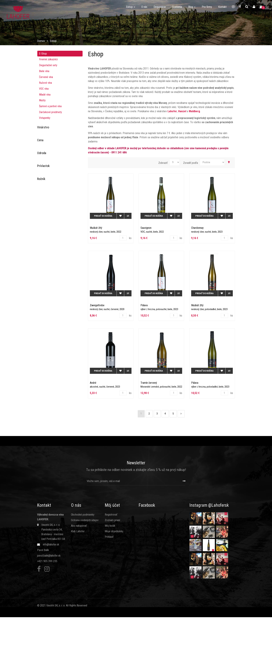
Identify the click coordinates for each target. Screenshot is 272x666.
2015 (44, 416)
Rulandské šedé (50, 246)
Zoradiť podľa (190, 163)
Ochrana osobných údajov (85, 569)
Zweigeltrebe (49, 277)
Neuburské (47, 220)
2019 (44, 431)
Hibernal (46, 313)
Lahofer (46, 133)
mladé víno (47, 372)
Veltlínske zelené (51, 272)
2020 (44, 437)
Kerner (45, 303)
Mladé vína (44, 94)
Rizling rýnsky (49, 230)
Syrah (45, 189)
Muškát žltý (48, 287)
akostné (46, 367)
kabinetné (47, 341)
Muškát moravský (51, 215)
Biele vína (44, 71)
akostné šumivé (50, 398)
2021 (44, 442)
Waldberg (47, 144)
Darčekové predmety (50, 112)
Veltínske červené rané (54, 318)
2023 (45, 452)
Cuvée (45, 194)
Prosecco (47, 184)
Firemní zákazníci (48, 59)
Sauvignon (47, 251)
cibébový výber (50, 388)
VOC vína (44, 88)
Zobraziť (163, 163)
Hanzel (46, 139)
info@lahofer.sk (51, 593)
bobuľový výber (50, 382)
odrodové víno (49, 377)
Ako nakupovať (79, 574)
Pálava (45, 225)
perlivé (45, 336)
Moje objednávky (114, 580)
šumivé (45, 393)
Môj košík (110, 574)
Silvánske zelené (51, 292)
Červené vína (46, 77)
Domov (41, 41)
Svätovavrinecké (50, 256)
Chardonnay (48, 308)
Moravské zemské (52, 362)
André (45, 297)
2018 (44, 426)
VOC (44, 357)
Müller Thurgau (50, 210)
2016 (44, 421)
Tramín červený (50, 266)
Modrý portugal (50, 282)
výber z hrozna (50, 346)
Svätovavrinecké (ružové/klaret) (59, 261)
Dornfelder (47, 199)
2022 (45, 447)
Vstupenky (44, 118)
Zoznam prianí (112, 569)
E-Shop (43, 53)
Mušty (42, 100)
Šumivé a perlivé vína (50, 106)
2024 (45, 457)
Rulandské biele (50, 235)
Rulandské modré (51, 241)
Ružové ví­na (45, 82)
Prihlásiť (109, 585)
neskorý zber (49, 351)
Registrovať (111, 563)
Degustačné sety (48, 65)
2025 (44, 462)
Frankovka (47, 205)
